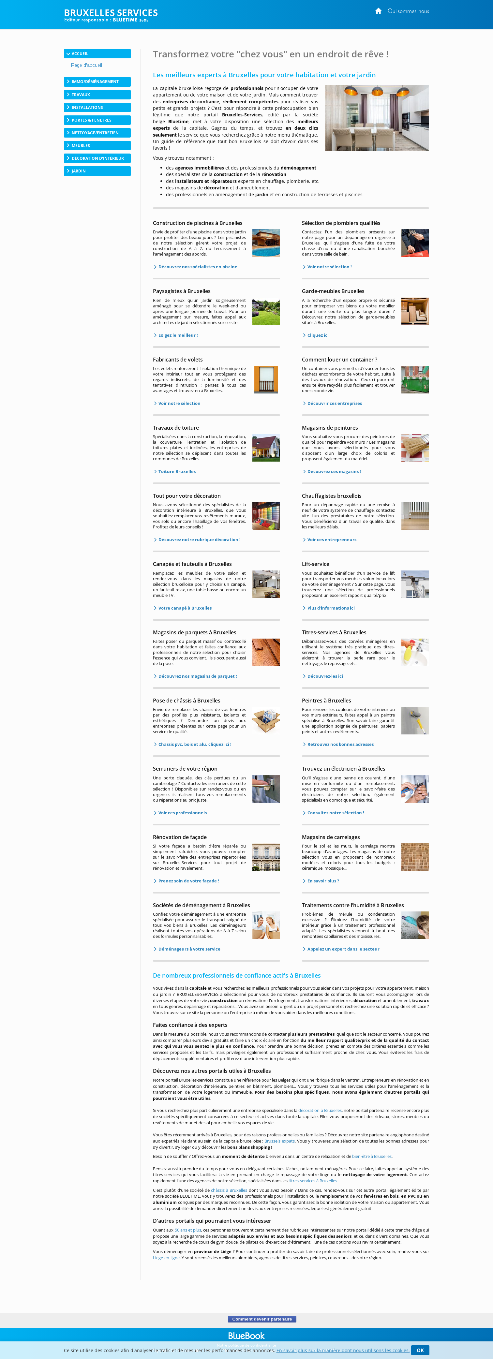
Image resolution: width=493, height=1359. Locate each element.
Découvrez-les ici (324, 676)
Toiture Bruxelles (176, 471)
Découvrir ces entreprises (334, 403)
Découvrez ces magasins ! (333, 471)
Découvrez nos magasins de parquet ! (197, 676)
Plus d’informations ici (330, 608)
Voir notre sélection (179, 403)
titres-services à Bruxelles (313, 1181)
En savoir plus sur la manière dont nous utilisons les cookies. (343, 1350)
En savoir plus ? (322, 881)
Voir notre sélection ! (329, 267)
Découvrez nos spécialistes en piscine (197, 267)
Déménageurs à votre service (188, 949)
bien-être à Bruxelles (372, 1156)
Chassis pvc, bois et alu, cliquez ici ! (194, 744)
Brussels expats (279, 1141)
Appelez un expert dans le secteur (343, 949)
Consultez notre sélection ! (335, 813)
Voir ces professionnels (182, 813)
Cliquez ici (317, 335)
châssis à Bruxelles (229, 1190)
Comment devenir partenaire (262, 1319)
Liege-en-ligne (166, 1258)
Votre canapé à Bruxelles (184, 608)
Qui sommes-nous (408, 11)
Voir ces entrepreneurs (331, 539)
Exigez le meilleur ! (177, 335)
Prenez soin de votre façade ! (188, 881)
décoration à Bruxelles (319, 1110)
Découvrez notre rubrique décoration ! (199, 539)
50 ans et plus (188, 1230)
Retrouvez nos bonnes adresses (340, 744)
